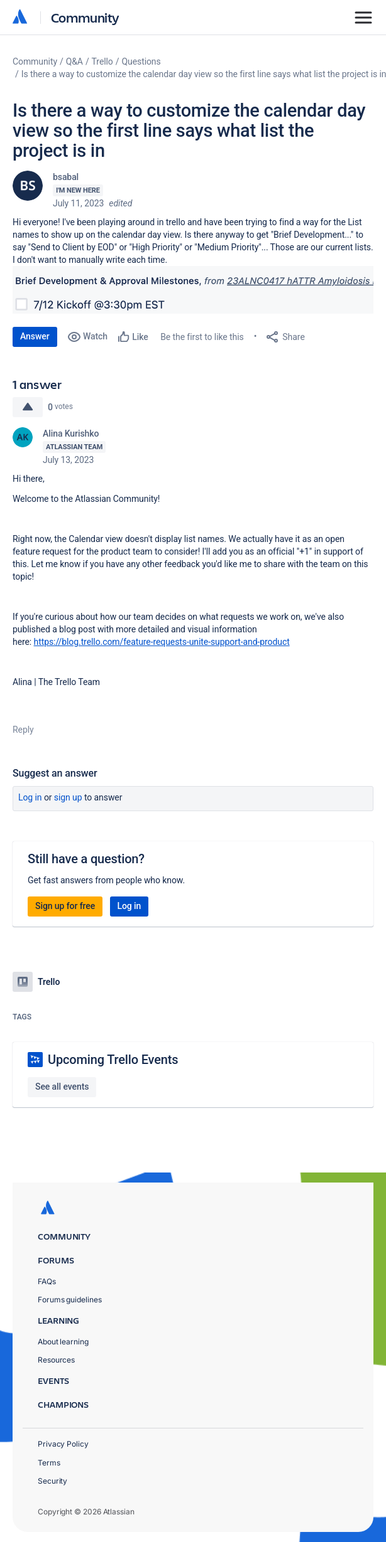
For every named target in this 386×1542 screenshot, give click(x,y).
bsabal (66, 177)
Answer (35, 336)
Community (85, 17)
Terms (49, 1462)
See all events (62, 1087)
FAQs (47, 1281)
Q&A (74, 61)
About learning (63, 1341)
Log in (30, 797)
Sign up (68, 797)
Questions (140, 61)
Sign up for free (65, 906)
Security (52, 1481)
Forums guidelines (70, 1299)
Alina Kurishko (71, 433)
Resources (56, 1359)
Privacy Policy (63, 1444)
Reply (23, 730)
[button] (193, 290)
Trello (102, 61)
